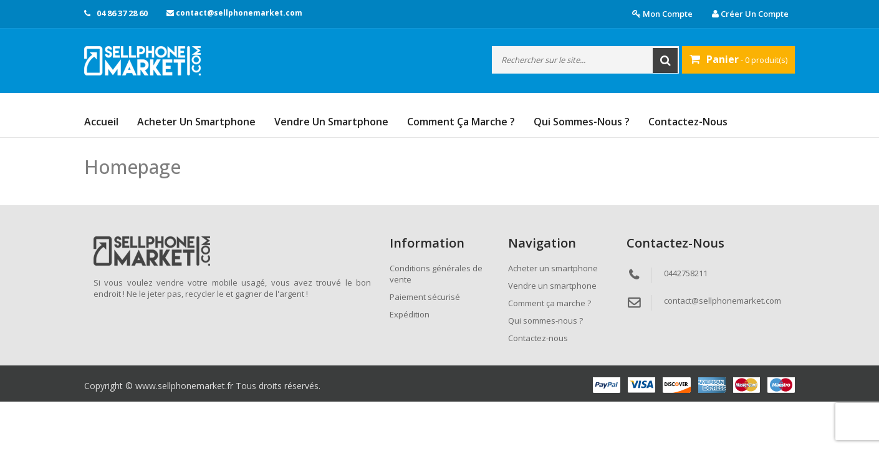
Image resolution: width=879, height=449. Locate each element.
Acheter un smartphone (196, 121)
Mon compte (662, 13)
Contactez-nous (688, 121)
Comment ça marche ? (461, 121)
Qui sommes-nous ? (582, 121)
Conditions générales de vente (436, 274)
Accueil (101, 121)
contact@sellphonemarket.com (234, 12)
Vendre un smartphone (331, 121)
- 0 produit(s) (738, 59)
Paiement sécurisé (425, 296)
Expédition (410, 314)
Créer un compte (750, 13)
